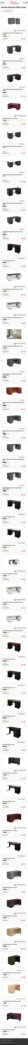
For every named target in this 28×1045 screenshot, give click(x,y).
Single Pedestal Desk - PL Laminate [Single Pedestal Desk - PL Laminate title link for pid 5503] (10, 773)
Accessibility (3, 1042)
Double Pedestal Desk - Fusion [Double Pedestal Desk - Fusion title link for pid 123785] (9, 659)
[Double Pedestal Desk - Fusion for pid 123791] (14, 509)
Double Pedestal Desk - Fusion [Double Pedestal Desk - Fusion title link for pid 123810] (9, 260)
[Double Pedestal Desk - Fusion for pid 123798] (14, 538)
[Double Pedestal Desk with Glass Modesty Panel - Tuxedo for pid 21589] (14, 224)
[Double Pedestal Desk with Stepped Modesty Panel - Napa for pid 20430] (14, 452)
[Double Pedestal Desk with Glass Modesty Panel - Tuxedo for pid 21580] (14, 82)
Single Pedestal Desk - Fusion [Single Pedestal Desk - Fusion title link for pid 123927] (9, 744)
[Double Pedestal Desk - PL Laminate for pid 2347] (14, 566)
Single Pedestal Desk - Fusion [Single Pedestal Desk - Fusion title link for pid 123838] (9, 858)
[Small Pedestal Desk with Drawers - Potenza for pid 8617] (14, 994)
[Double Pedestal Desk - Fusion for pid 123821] (14, 680)
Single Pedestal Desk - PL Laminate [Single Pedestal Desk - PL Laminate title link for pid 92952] (10, 944)
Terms (13, 1042)
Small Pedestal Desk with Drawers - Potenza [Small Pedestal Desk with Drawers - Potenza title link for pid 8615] (12, 972)
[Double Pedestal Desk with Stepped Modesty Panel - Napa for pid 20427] (14, 423)
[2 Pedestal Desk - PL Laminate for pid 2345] (14, 1021)
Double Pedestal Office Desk (13, 7)
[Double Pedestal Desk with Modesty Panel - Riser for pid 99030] (14, 594)
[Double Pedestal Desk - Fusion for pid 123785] (14, 652)
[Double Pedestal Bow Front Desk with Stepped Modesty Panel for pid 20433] (14, 480)
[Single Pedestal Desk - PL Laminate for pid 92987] (14, 879)
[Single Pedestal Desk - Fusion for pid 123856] (14, 794)
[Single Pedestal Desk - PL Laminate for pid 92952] (14, 936)
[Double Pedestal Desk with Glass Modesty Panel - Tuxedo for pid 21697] (14, 139)
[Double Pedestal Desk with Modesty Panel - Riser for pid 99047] (14, 622)
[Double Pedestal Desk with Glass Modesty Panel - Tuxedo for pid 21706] (14, 167)
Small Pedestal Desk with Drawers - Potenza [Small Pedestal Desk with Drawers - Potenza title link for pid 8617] (12, 1001)
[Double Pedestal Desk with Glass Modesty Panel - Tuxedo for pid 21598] (14, 196)
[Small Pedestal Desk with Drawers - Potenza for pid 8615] (14, 966)
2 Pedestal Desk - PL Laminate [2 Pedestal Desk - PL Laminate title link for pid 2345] (9, 1029)
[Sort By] (8, 11)
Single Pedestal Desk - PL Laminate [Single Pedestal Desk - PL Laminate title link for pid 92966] (10, 916)
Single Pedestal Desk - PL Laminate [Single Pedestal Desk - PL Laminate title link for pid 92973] (10, 830)
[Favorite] (24, 14)
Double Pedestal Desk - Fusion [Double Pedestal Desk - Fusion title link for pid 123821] (9, 687)
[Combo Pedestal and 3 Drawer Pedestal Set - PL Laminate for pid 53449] (14, 25)
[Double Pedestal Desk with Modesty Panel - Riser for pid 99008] (14, 281)
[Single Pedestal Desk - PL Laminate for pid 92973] (14, 822)
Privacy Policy (8, 1042)
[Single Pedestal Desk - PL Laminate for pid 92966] (14, 907)
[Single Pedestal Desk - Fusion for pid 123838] (14, 851)
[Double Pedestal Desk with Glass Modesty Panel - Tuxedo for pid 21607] (14, 53)
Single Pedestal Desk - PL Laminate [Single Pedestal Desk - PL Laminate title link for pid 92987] (10, 887)
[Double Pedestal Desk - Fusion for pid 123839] (14, 709)
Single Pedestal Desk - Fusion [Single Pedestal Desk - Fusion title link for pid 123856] (9, 801)
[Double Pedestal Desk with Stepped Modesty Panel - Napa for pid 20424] (14, 395)
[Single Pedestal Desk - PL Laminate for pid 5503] (14, 766)
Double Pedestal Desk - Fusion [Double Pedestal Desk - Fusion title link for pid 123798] (9, 545)
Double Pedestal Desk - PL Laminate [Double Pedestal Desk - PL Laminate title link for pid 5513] (10, 118)
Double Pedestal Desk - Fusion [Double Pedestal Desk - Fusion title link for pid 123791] (9, 516)
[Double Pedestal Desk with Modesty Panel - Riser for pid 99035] (14, 309)
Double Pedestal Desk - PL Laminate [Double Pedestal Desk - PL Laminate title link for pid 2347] (10, 573)
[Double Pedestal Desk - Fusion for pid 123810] (14, 253)
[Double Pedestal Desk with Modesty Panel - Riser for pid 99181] (14, 338)
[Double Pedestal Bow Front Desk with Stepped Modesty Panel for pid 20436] (14, 366)
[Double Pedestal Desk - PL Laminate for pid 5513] (14, 110)
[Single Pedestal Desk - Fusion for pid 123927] (14, 738)
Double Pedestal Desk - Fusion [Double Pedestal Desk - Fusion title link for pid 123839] (9, 716)
